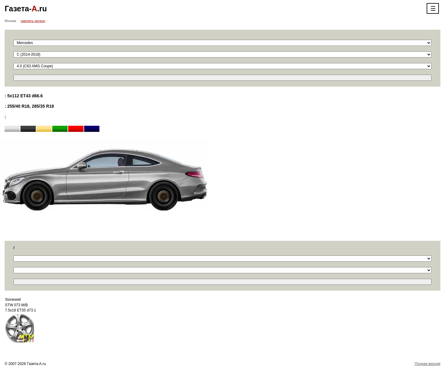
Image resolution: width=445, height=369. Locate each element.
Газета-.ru (26, 8)
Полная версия (427, 364)
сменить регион (33, 21)
